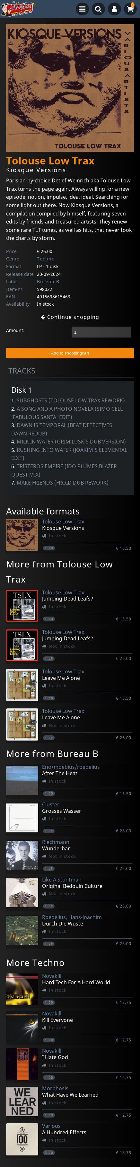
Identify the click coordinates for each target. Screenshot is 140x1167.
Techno (46, 259)
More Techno (35, 962)
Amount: (15, 330)
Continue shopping (70, 316)
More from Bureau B (52, 753)
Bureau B (48, 281)
